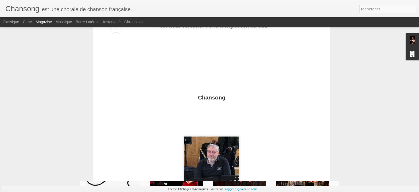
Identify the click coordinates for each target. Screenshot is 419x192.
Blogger (229, 189)
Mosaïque (64, 22)
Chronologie (134, 22)
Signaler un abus (246, 189)
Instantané (112, 22)
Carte (27, 22)
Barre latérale (87, 22)
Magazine (44, 22)
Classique (11, 22)
